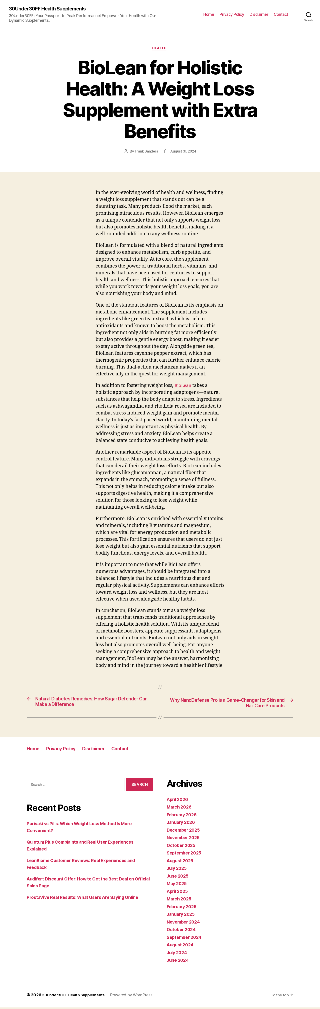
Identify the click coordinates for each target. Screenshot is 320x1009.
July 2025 (178, 870)
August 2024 (181, 946)
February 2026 (183, 816)
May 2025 (178, 885)
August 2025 (181, 862)
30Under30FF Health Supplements (51, 9)
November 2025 (185, 839)
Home (208, 14)
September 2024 (185, 939)
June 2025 (178, 877)
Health (160, 49)
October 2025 (182, 847)
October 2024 (182, 931)
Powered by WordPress (135, 996)
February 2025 (183, 908)
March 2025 (180, 900)
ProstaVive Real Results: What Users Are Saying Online (87, 899)
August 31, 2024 (183, 152)
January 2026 (182, 824)
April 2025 (178, 893)
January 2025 (182, 916)
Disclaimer (259, 14)
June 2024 (179, 962)
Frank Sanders (145, 152)
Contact (281, 14)
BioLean (183, 387)
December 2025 (185, 831)
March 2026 (180, 808)
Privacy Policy (232, 14)
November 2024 (185, 923)
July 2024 (178, 954)
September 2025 (185, 854)
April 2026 (178, 801)
